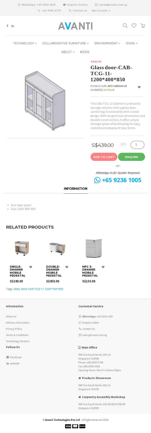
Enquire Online (90, 322)
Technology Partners (18, 341)
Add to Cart (104, 157)
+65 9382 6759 (49, 10)
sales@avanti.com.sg (111, 4)
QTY (123, 144)
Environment (107, 43)
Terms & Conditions (17, 335)
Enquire (131, 157)
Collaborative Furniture (65, 43)
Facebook (14, 357)
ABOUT (67, 52)
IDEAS (131, 43)
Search (96, 61)
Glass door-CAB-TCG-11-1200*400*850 (38, 289)
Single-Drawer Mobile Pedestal (17, 271)
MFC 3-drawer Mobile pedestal (90, 271)
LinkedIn (13, 363)
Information (75, 188)
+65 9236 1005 (37, 4)
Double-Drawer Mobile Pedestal (54, 271)
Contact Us (78, 10)
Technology (25, 43)
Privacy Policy (14, 329)
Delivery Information (17, 322)
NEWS (84, 52)
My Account (101, 10)
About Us (11, 316)
